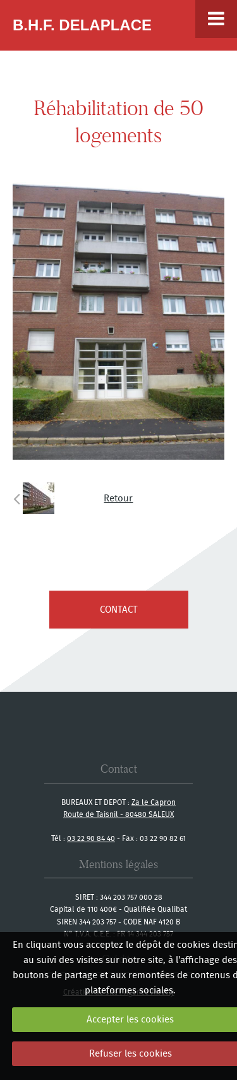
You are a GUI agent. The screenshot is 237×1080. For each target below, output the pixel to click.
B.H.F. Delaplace (82, 25)
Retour (118, 498)
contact (119, 609)
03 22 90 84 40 (91, 838)
